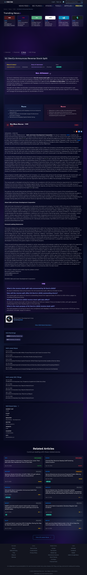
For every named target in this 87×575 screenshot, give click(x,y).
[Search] (74, 2)
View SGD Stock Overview (43, 325)
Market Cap (9, 409)
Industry (9, 417)
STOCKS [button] (49, 6)
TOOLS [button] (58, 6)
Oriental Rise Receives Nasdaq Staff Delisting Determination (59, 461)
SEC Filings (32, 52)
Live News (53, 559)
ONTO (19, 20)
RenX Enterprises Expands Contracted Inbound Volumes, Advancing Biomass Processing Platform (32, 365)
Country (8, 431)
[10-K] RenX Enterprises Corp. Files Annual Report (19, 393)
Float (8, 413)
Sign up (58, 2)
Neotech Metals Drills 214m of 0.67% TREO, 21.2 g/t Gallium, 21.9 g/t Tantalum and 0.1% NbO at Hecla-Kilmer (23, 475)
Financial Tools (53, 561)
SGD (68, 135)
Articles (53, 548)
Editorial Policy (14, 550)
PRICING (79, 6)
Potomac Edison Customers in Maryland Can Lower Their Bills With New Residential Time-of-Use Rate (22, 461)
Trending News (12, 13)
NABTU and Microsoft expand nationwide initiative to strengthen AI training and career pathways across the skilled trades (22, 507)
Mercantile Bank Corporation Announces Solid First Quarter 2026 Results (20, 490)
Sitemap (14, 557)
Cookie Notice (33, 550)
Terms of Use (33, 548)
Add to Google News (73, 555)
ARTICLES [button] (68, 6)
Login (53, 2)
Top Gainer (37, 458)
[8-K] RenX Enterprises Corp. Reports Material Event (20, 385)
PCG (60, 20)
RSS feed (73, 548)
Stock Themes (53, 557)
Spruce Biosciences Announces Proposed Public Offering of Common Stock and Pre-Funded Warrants (63, 475)
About (13, 548)
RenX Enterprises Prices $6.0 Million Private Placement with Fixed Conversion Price (28, 352)
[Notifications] (63, 2)
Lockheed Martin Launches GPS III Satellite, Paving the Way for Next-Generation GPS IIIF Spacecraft (23, 524)
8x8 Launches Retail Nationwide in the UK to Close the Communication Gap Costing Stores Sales (62, 524)
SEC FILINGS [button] (37, 6)
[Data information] (18, 406)
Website (8, 426)
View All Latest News (43, 537)
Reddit (73, 552)
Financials (16, 52)
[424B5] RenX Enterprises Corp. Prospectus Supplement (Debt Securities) (25, 381)
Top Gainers (53, 550)
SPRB (46, 20)
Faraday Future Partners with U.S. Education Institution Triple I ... (36, 25)
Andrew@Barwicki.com (12, 273)
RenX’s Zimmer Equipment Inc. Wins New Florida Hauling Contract (24, 356)
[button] (50, 73)
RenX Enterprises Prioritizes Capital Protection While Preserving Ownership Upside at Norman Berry (33, 360)
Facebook (73, 550)
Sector (8, 422)
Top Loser (79, 458)
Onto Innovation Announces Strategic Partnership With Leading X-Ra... (23, 25)
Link (7, 428)
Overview (7, 52)
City (7, 435)
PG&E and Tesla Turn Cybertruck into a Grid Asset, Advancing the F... (64, 25)
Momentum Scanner (53, 555)
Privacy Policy (33, 552)
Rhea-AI (14, 555)
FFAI (33, 20)
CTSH (73, 20)
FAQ (14, 552)
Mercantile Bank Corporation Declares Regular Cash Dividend (61, 506)
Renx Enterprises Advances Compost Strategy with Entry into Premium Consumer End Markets (32, 369)
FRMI (5, 20)
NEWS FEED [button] (24, 6)
